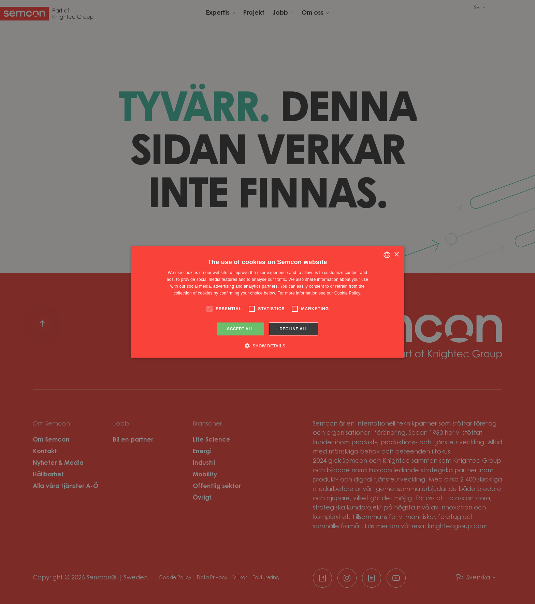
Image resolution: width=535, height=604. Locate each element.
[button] (268, 345)
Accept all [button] (240, 329)
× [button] (396, 254)
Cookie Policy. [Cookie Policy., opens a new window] (347, 293)
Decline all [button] (293, 329)
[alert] (267, 302)
